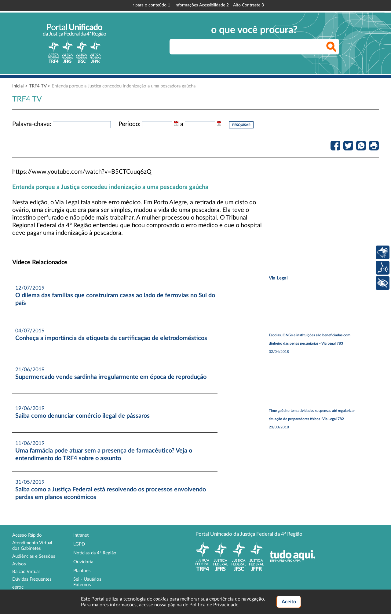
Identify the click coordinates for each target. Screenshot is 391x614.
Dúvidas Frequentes (32, 579)
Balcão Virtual (26, 571)
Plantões (82, 570)
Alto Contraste (248, 5)
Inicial (18, 86)
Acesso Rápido (27, 535)
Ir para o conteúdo (150, 5)
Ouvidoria (83, 562)
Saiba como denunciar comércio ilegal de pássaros (82, 416)
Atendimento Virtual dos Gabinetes (32, 546)
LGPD (79, 544)
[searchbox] (254, 46)
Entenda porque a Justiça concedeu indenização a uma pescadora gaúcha (124, 86)
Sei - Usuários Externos (87, 582)
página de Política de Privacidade (203, 604)
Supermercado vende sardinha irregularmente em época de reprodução (110, 377)
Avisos (19, 564)
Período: (130, 124)
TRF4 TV (37, 86)
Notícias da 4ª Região (94, 553)
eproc (18, 587)
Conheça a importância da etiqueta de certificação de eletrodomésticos (111, 338)
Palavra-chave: (31, 124)
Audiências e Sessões (33, 556)
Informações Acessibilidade (201, 5)
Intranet (81, 535)
